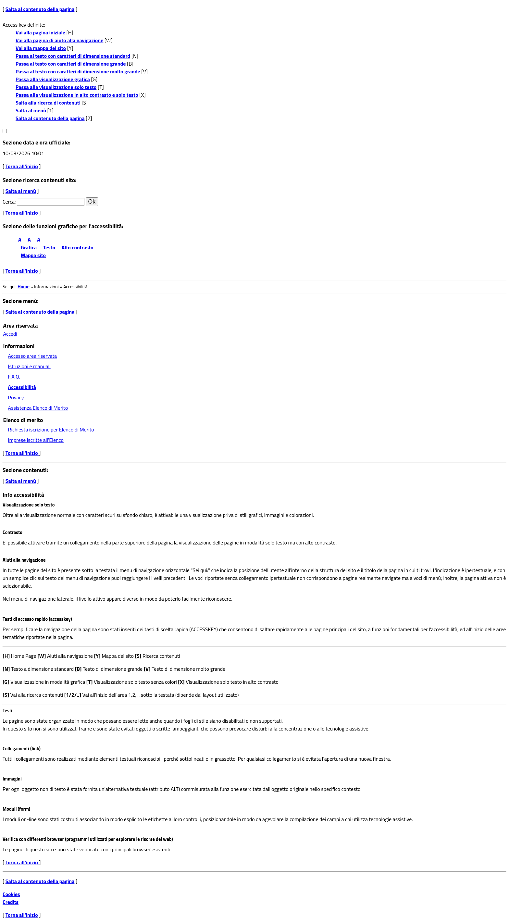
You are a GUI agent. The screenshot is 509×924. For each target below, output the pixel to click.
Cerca (9, 202)
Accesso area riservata (32, 356)
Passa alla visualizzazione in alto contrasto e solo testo (77, 95)
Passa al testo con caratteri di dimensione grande (71, 64)
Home (24, 286)
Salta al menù (31, 110)
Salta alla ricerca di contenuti (48, 102)
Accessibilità (22, 387)
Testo (49, 247)
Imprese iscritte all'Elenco (36, 440)
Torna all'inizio (22, 166)
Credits (11, 902)
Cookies (11, 894)
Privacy (16, 397)
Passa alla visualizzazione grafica (53, 79)
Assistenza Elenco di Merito (38, 408)
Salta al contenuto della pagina (40, 9)
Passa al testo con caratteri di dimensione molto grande (78, 71)
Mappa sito (33, 255)
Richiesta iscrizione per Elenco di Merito (51, 429)
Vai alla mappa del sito (41, 48)
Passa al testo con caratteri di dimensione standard (73, 56)
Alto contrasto (77, 247)
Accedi (10, 334)
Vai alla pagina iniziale (40, 32)
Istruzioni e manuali (29, 366)
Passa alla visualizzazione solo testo (56, 87)
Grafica (29, 247)
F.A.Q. (14, 377)
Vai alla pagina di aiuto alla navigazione (59, 40)
